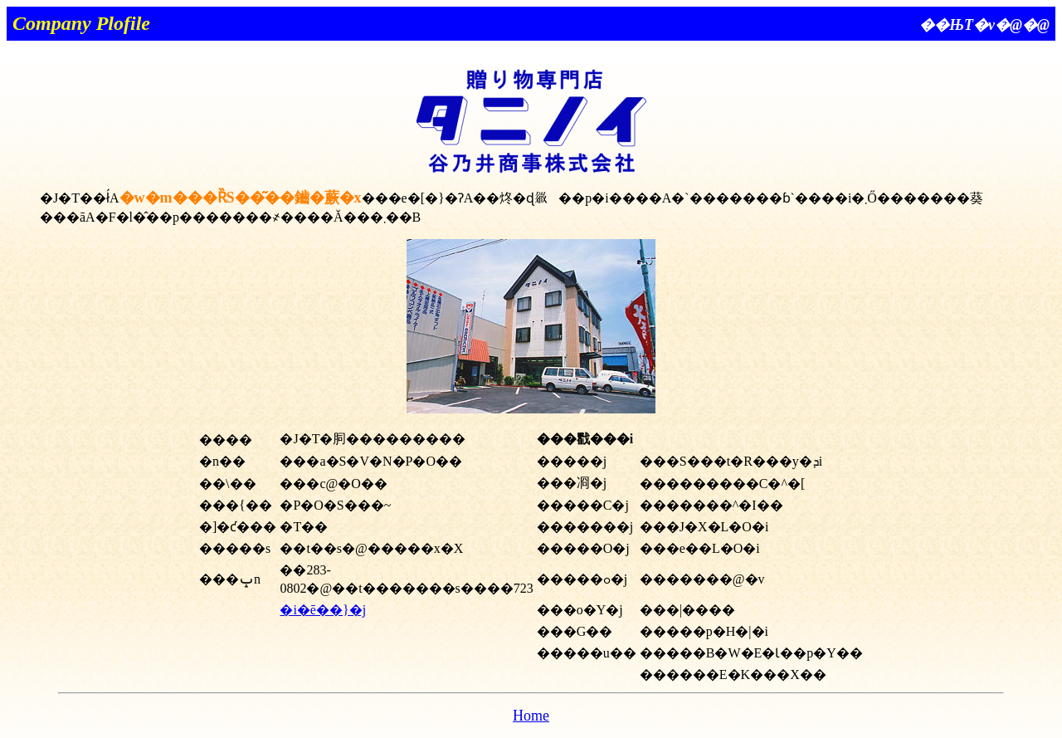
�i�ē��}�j (323, 610)
